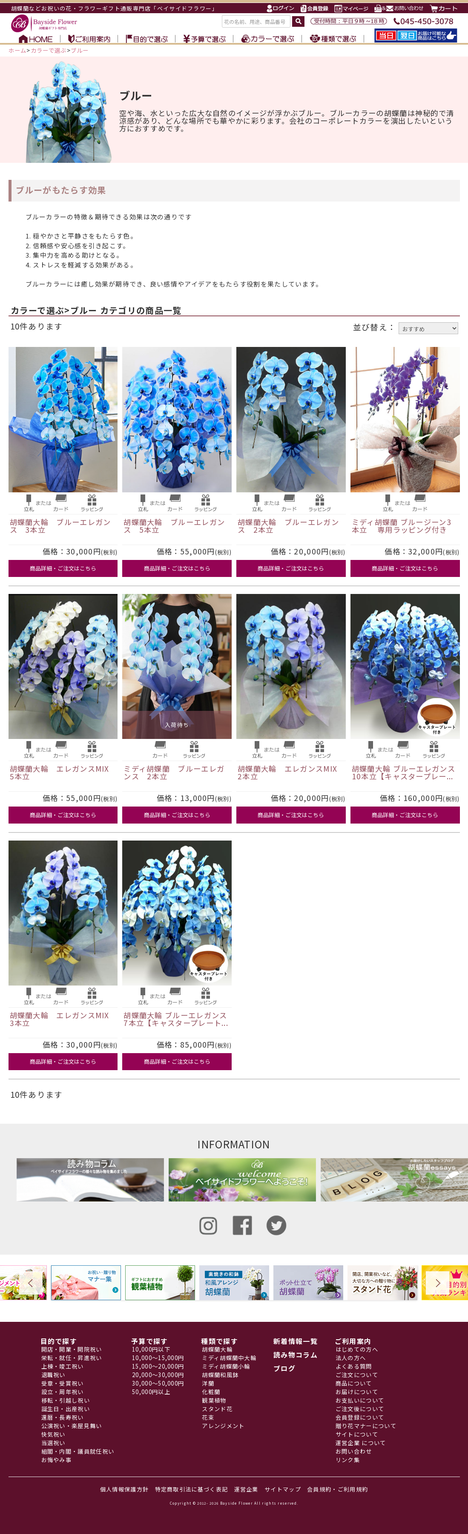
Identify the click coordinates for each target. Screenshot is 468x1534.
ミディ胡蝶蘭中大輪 (229, 1358)
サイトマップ (282, 1489)
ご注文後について (360, 1409)
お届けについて (357, 1392)
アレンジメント (223, 1426)
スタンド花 (217, 1409)
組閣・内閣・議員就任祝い (78, 1451)
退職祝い (53, 1375)
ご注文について (357, 1375)
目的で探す (59, 1341)
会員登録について (360, 1417)
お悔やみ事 (56, 1460)
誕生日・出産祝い (65, 1409)
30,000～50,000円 (158, 1383)
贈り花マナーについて (366, 1426)
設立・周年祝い (62, 1392)
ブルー (80, 50)
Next (437, 1283)
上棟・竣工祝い (62, 1366)
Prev (31, 1283)
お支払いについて (360, 1400)
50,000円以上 (151, 1392)
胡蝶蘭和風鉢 (220, 1375)
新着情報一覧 (295, 1341)
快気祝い (53, 1434)
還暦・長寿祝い (62, 1417)
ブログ (284, 1368)
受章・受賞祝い (62, 1383)
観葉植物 (214, 1400)
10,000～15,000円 (158, 1358)
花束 (208, 1417)
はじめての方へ (357, 1349)
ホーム (18, 50)
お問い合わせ (354, 1451)
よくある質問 (354, 1366)
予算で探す (149, 1341)
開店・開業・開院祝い (71, 1349)
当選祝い (53, 1443)
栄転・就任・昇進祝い (71, 1358)
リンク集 (348, 1460)
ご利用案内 (353, 1341)
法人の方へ (351, 1358)
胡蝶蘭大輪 (217, 1349)
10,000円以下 (151, 1349)
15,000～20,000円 (158, 1366)
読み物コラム (295, 1354)
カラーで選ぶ (49, 50)
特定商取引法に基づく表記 (191, 1489)
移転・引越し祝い (65, 1400)
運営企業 (246, 1489)
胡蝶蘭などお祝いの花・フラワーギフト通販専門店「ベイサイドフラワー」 (114, 8)
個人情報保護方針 (124, 1489)
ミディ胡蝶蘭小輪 (226, 1366)
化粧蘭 (211, 1392)
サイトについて (357, 1434)
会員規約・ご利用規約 (337, 1489)
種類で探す (219, 1341)
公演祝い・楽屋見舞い (71, 1426)
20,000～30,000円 (158, 1375)
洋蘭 (208, 1383)
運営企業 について (361, 1443)
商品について (354, 1383)
